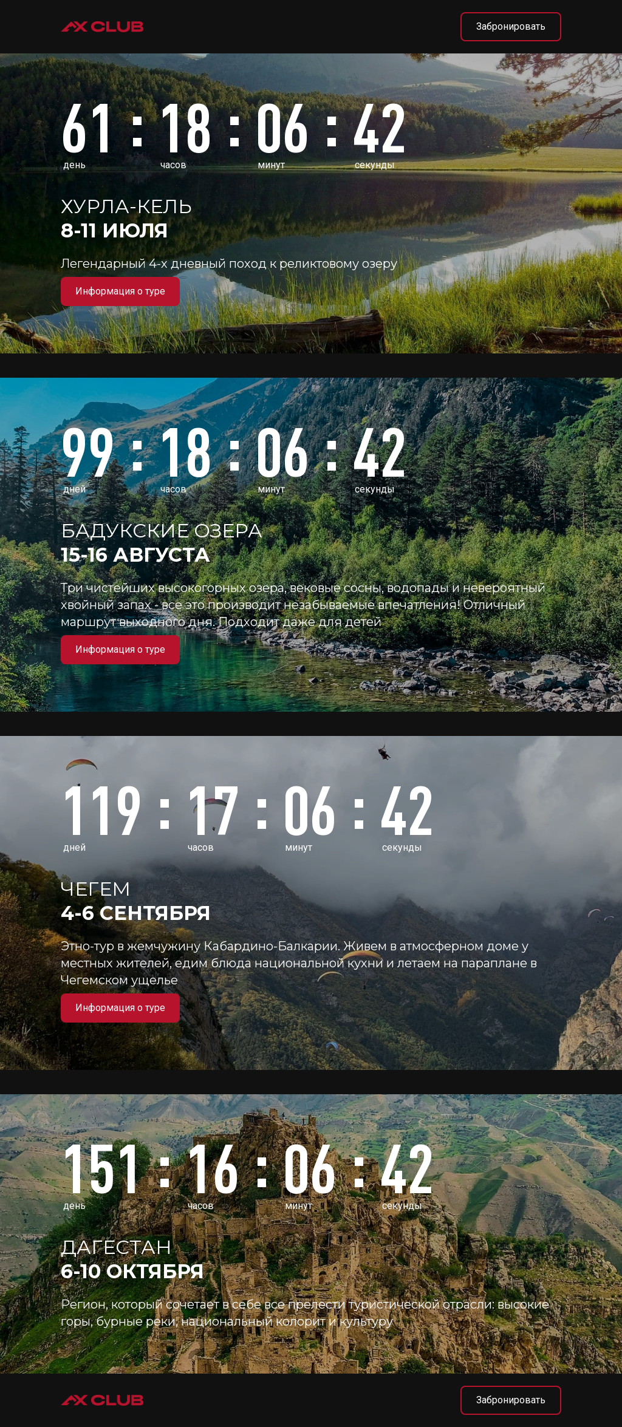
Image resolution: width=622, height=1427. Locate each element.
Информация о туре (120, 291)
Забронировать (510, 26)
